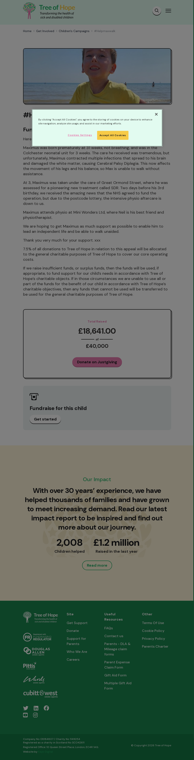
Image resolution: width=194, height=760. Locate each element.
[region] (97, 128)
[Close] (156, 114)
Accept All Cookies (113, 135)
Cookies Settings (80, 135)
